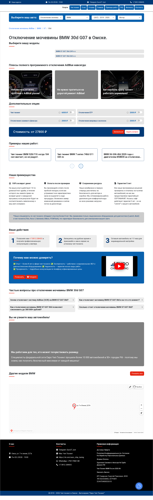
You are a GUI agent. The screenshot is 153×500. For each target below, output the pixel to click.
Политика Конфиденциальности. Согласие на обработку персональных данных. (113, 459)
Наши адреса (16, 2)
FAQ (119, 8)
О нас (78, 8)
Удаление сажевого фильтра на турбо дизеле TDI (111, 468)
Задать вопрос (132, 136)
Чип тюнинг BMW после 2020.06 (109, 473)
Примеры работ (109, 8)
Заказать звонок (103, 476)
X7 (45, 28)
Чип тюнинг (68, 8)
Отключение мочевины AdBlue (21, 28)
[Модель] (104, 18)
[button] (81, 170)
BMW (39, 28)
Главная (96, 8)
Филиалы (128, 8)
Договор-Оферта (103, 454)
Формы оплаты (103, 463)
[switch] (71, 116)
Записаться (118, 136)
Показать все (137, 378)
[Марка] (77, 18)
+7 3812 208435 (36, 243)
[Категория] (51, 18)
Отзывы (86, 8)
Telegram (31, 281)
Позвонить (19, 281)
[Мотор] (130, 18)
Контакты (139, 8)
